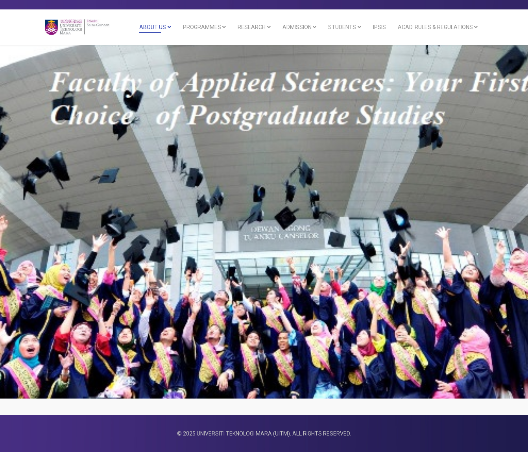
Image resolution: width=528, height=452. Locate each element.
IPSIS (379, 27)
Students (342, 27)
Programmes (202, 27)
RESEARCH (252, 27)
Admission (297, 27)
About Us (152, 27)
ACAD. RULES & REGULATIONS (435, 27)
